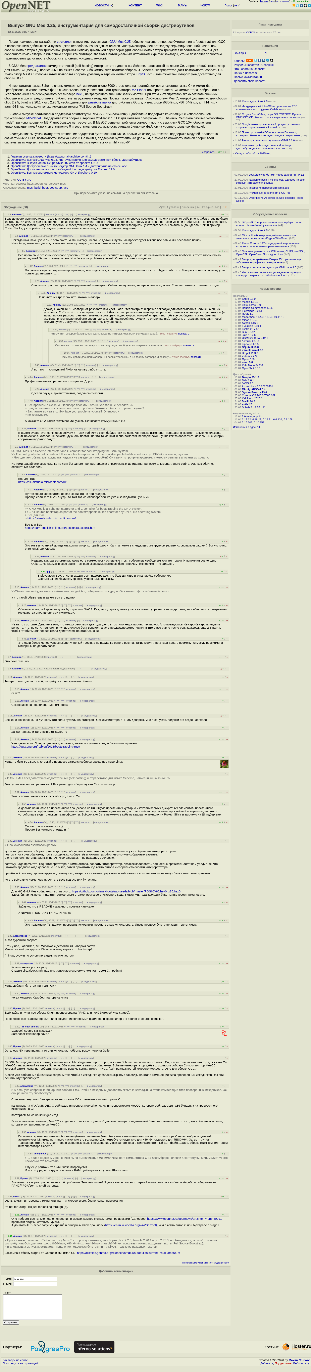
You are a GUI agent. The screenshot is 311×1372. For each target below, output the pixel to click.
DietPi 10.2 (248, 401)
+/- (198, 207)
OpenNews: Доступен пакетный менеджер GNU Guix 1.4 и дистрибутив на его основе (69, 166)
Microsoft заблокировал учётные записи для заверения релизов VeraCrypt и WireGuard (266, 237)
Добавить (266, 1368)
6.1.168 (288, 419)
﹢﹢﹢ (59, 214)
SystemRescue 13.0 (254, 392)
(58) (25, 207)
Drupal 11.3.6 (250, 353)
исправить (208, 151)
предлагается (37, 66)
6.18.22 (256, 419)
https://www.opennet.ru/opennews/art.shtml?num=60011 (184, 1218)
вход (272, 1)
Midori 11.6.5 (249, 319)
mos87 (16, 1196)
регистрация (283, 1)
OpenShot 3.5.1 (251, 368)
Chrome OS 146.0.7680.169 (258, 395)
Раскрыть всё (210, 207)
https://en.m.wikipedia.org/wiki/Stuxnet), (131, 1225)
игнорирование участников (196, 1263)
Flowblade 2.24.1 (252, 310)
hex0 (79, 94)
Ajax (162, 207)
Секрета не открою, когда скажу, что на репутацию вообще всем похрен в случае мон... (124, 345)
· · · (66, 214)
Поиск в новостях (246, 73)
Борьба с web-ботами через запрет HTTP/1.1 (276, 174)
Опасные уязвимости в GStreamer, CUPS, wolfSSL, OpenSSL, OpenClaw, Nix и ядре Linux (270, 253)
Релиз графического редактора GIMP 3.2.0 (269, 140)
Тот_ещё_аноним (29, 1026)
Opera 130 (248, 359)
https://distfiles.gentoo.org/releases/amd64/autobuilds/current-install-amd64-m (128, 1252)
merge (251, 416)
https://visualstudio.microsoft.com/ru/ (42, 482)
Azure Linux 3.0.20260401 (257, 386)
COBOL (250, 32)
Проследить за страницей (20, 1368)
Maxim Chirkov (299, 1365)
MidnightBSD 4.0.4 (253, 389)
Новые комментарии (248, 77)
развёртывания (99, 102)
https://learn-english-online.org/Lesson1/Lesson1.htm (60, 527)
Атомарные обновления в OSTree (269, 192)
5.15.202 (247, 422)
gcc (65, 187)
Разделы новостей (246, 65)
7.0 (244, 416)
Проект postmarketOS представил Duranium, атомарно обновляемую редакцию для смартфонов (268, 134)
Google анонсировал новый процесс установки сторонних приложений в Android (268, 126)
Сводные (267, 65)
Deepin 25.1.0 (250, 377)
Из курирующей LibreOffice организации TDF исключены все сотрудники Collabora (266, 108)
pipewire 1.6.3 (250, 344)
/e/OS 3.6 (247, 383)
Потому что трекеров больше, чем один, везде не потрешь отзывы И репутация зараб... (119, 333)
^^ (56, 236)
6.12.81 (267, 419)
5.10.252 (259, 422)
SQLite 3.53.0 (250, 347)
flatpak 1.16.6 (250, 322)
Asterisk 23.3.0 (250, 341)
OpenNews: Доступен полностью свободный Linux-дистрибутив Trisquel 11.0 (63, 169)
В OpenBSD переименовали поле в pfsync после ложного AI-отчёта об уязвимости (269, 224)
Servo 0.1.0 (249, 298)
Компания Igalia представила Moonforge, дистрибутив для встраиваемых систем (264, 147)
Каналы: (239, 60)
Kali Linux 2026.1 (252, 398)
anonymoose (20, 936)
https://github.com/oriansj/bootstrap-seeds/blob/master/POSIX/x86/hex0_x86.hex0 (126, 891)
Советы (270, 166)
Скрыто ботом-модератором (59, 668)
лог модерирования (219, 1263)
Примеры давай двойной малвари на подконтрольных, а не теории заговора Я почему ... (131, 356)
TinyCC (141, 74)
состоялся (64, 41)
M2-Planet (139, 90)
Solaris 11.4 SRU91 (253, 407)
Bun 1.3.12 (248, 332)
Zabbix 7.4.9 (249, 356)
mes (30, 187)
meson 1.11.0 (250, 301)
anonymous (26, 963)
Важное (270, 93)
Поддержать (283, 1368)
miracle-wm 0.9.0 (252, 350)
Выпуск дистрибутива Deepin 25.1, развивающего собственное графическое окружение (269, 261)
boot (45, 187)
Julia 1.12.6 (249, 335)
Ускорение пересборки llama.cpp (269, 187)
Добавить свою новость (250, 81)
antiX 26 (247, 404)
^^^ (60, 236)
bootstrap (56, 187)
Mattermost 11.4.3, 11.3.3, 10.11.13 (263, 316)
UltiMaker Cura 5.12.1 (255, 338)
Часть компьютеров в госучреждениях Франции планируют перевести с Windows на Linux (268, 274)
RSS (224, 207)
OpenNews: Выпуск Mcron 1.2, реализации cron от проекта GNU (54, 163)
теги (237, 5)
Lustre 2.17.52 (250, 328)
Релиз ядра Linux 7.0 (255, 101)
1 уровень (173, 207)
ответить (49, 214)
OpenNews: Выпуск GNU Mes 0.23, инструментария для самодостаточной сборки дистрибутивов (77, 159)
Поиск (228, 5)
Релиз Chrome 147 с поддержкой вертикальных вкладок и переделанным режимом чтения (268, 245)
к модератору (83, 214)
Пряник (17, 1008)
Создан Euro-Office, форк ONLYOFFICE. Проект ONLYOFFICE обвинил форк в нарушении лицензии (268, 116)
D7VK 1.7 (247, 313)
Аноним (16, 214)
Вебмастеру (301, 1368)
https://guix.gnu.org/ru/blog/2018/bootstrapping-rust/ (45, 746)
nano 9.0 (247, 362)
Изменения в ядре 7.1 (246, 427)
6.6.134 (277, 419)
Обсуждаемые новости (270, 214)
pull (258, 416)
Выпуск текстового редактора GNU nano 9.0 (269, 267)
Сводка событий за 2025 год (252, 153)
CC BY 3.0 (24, 179)
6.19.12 (246, 419)
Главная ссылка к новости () (51, 156)
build (37, 187)
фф (49, 571)
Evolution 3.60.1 (251, 325)
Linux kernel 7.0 (251, 304)
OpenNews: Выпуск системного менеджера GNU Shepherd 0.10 (54, 172)
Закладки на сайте (15, 1365)
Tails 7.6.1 (248, 380)
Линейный (188, 207)
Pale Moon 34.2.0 (252, 365)
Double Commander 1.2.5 (257, 307)
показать (183, 333)
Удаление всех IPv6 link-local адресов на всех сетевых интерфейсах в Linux (270, 181)
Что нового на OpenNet (249, 69)
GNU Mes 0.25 (120, 41)
